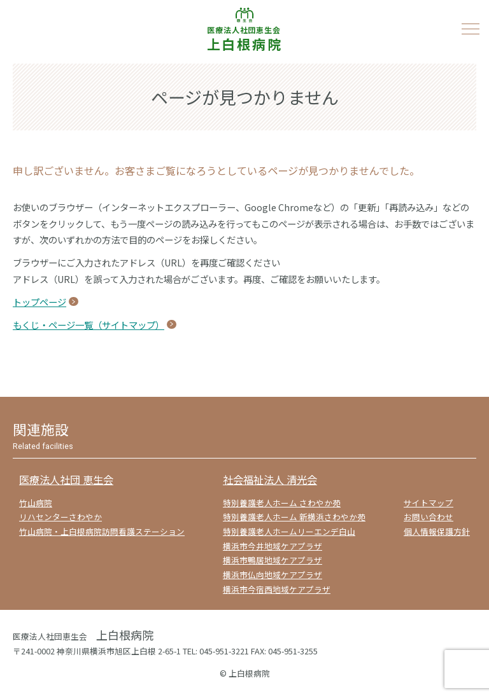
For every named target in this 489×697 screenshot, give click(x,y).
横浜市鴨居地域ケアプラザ (272, 560)
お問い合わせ (428, 517)
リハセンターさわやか (60, 517)
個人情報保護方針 (437, 531)
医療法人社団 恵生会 (66, 479)
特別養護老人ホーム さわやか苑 (282, 503)
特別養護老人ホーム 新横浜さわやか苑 (294, 517)
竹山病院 (35, 503)
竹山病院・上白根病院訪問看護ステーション (102, 531)
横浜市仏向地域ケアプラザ (272, 575)
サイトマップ (428, 503)
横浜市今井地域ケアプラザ (272, 546)
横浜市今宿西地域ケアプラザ (276, 589)
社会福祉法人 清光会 (270, 479)
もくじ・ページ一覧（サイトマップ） (88, 324)
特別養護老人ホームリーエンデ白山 (289, 531)
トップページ (39, 301)
